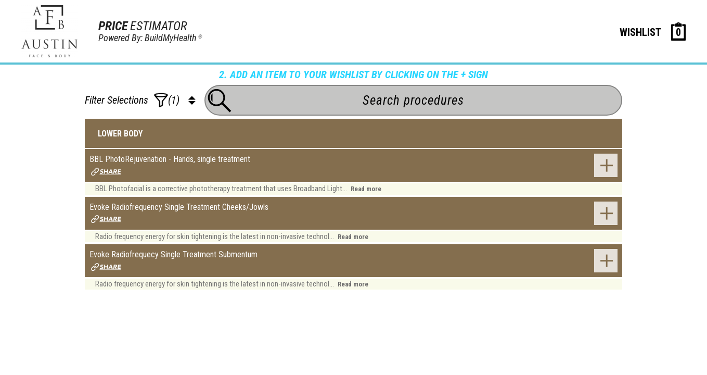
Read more (366, 189)
